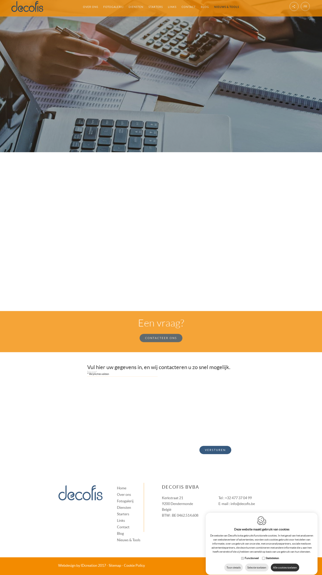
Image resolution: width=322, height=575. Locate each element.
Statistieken (272, 553)
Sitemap (115, 565)
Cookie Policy (134, 565)
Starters (123, 509)
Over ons (124, 489)
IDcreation (77, 565)
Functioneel (252, 553)
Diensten (124, 502)
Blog (120, 528)
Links (121, 515)
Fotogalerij (125, 496)
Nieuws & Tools (128, 535)
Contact (123, 522)
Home (121, 483)
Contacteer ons (161, 332)
